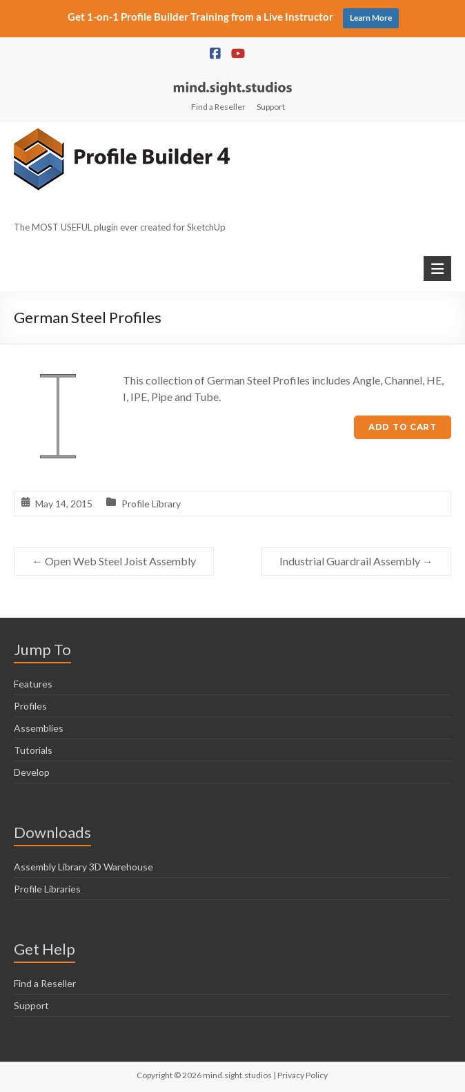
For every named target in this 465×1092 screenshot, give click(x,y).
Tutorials (33, 750)
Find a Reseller (218, 106)
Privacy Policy (302, 1075)
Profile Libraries (47, 889)
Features (33, 684)
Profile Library (151, 503)
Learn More (371, 17)
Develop (32, 772)
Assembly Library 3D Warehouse (83, 866)
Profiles (30, 706)
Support (271, 106)
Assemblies (38, 728)
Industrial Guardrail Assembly (356, 560)
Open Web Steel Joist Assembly (114, 560)
